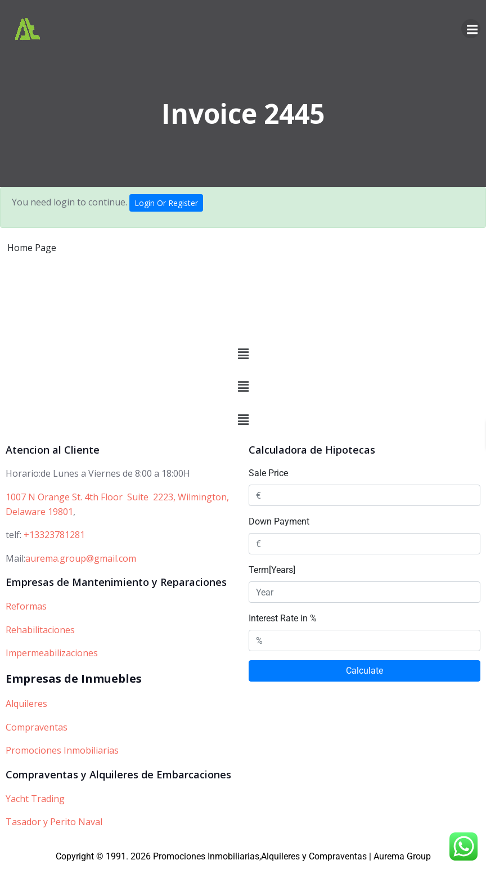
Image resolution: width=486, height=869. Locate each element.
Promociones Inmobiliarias (62, 750)
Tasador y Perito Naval (54, 822)
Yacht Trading (35, 798)
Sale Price (268, 473)
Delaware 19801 (39, 511)
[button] (243, 354)
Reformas (26, 606)
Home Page (31, 247)
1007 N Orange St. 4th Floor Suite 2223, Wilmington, (117, 497)
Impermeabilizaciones (52, 653)
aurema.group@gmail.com (80, 558)
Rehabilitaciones (40, 630)
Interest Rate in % (283, 618)
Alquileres (26, 703)
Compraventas (37, 727)
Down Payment (279, 521)
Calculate (364, 670)
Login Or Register (166, 203)
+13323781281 (54, 534)
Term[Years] (272, 570)
